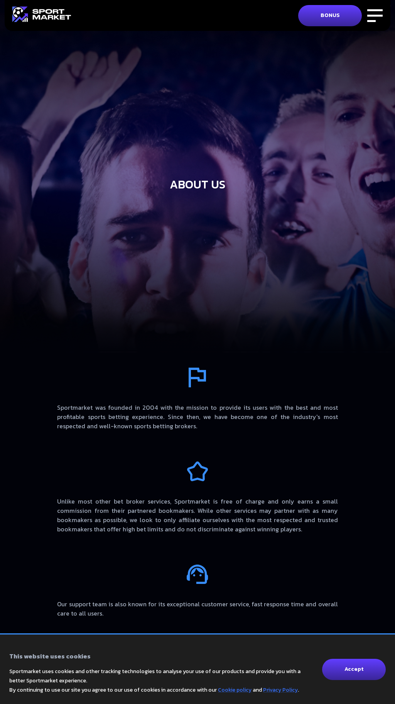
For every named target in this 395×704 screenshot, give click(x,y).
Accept (354, 669)
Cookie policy (235, 690)
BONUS (330, 15)
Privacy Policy (280, 690)
